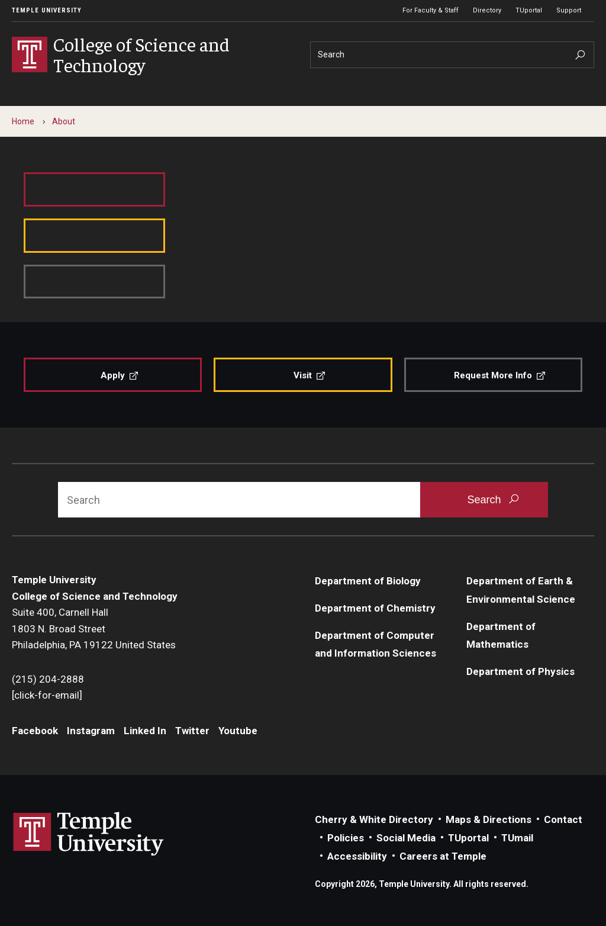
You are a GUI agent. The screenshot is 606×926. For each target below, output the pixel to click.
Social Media (406, 838)
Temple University (47, 10)
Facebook (35, 731)
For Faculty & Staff (430, 10)
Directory (487, 10)
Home (23, 121)
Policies (345, 838)
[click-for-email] (47, 695)
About (63, 121)
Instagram (91, 731)
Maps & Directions (488, 819)
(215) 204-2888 (48, 679)
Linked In (145, 731)
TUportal (528, 10)
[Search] (452, 54)
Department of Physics (520, 671)
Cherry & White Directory (374, 819)
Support (568, 10)
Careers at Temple (442, 856)
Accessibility (357, 856)
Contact (563, 819)
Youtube (237, 731)
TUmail (517, 838)
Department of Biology (368, 581)
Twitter (192, 731)
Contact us (235, 269)
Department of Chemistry (375, 608)
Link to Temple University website (89, 834)
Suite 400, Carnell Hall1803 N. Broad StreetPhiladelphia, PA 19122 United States (94, 628)
